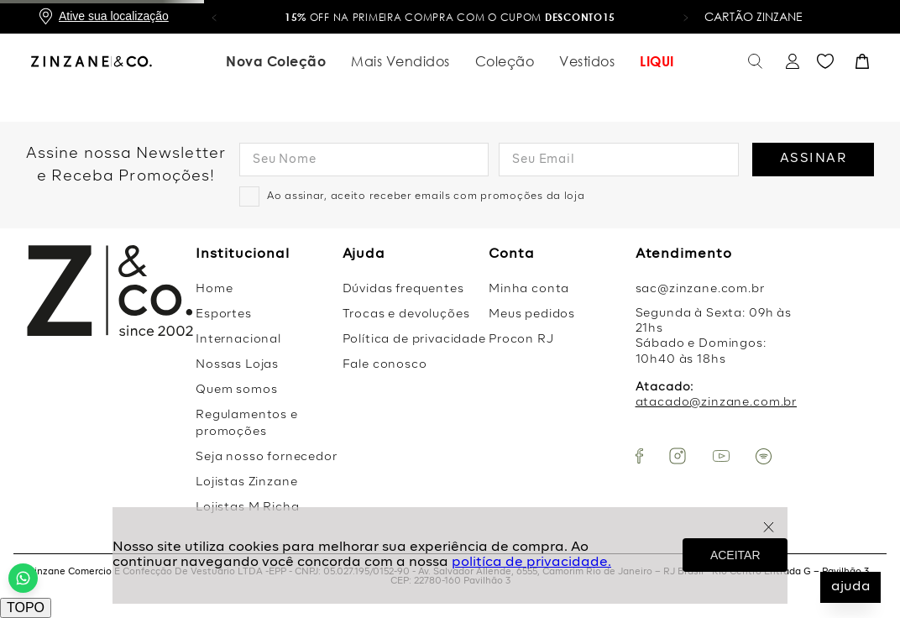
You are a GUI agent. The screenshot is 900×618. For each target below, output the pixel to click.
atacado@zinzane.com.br (716, 402)
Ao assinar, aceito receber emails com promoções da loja (426, 196)
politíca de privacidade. (531, 562)
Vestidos (587, 61)
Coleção (505, 61)
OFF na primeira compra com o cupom (450, 17)
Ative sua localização (114, 16)
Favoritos (825, 62)
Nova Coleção (276, 61)
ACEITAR (735, 555)
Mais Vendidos (400, 61)
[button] (214, 17)
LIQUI (657, 61)
